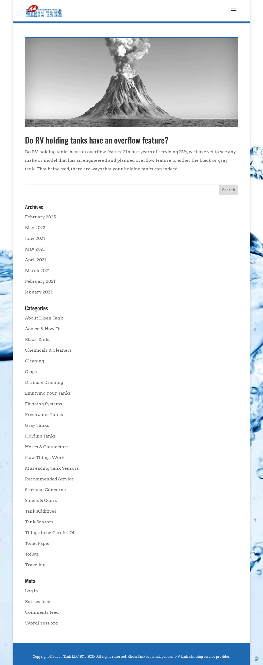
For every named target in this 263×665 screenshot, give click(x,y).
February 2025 (40, 216)
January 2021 (38, 292)
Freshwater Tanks (44, 414)
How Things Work (45, 457)
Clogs (31, 371)
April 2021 (35, 259)
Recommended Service (49, 479)
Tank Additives (40, 511)
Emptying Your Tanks (48, 393)
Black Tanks (37, 339)
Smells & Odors (41, 500)
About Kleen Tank (44, 318)
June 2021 (35, 238)
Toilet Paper (37, 543)
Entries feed (37, 601)
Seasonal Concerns (45, 489)
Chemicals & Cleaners (48, 350)
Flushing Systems (43, 403)
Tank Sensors (39, 521)
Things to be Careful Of (49, 532)
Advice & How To (43, 328)
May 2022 (35, 227)
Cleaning (34, 360)
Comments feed (42, 612)
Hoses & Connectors (46, 446)
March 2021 (37, 270)
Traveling (35, 564)
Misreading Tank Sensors (52, 468)
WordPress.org (41, 623)
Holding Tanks (40, 436)
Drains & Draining (44, 382)
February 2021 (40, 281)
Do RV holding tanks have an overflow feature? (96, 140)
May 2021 (35, 249)
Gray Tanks (37, 425)
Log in (31, 590)
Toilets (32, 554)
